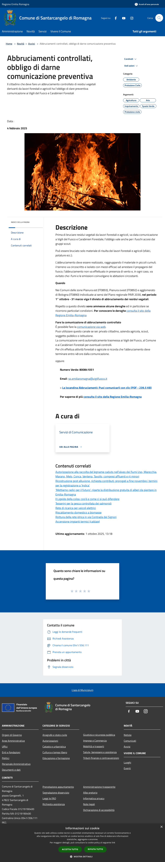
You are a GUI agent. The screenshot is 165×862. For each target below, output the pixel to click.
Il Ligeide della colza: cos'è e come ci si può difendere (87, 499)
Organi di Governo (12, 735)
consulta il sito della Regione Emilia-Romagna (112, 397)
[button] (82, 856)
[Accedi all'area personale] (147, 4)
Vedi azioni (131, 66)
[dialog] (82, 843)
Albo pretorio (90, 793)
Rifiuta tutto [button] (95, 849)
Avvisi (31, 44)
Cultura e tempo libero (55, 752)
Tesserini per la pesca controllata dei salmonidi (83, 503)
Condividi (130, 59)
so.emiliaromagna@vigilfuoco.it (87, 378)
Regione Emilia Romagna (15, 4)
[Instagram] (130, 18)
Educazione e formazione (56, 758)
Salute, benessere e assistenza (100, 752)
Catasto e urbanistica (54, 746)
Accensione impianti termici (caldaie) (77, 521)
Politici (5, 758)
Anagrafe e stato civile (55, 735)
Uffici (5, 746)
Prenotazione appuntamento (58, 787)
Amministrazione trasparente (99, 787)
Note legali (89, 804)
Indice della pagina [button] (20, 222)
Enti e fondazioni (11, 752)
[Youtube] (122, 18)
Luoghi (127, 762)
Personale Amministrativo (16, 764)
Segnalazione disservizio (56, 793)
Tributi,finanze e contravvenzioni (101, 758)
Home (9, 44)
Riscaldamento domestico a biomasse (78, 512)
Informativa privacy (93, 798)
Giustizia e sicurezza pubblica (99, 735)
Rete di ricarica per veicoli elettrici (75, 508)
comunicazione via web (91, 327)
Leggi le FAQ (49, 798)
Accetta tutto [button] (70, 849)
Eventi (127, 768)
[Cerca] (159, 18)
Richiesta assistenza (54, 804)
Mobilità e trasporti (93, 746)
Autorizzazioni (50, 741)
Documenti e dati (11, 770)
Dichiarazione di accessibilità (98, 810)
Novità (20, 44)
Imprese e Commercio (95, 741)
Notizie (127, 735)
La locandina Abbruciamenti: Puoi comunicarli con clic (107, 388)
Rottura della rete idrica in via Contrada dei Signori (85, 517)
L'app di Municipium (82, 690)
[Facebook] (114, 18)
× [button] (161, 827)
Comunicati (130, 741)
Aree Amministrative (13, 741)
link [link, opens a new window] (113, 842)
